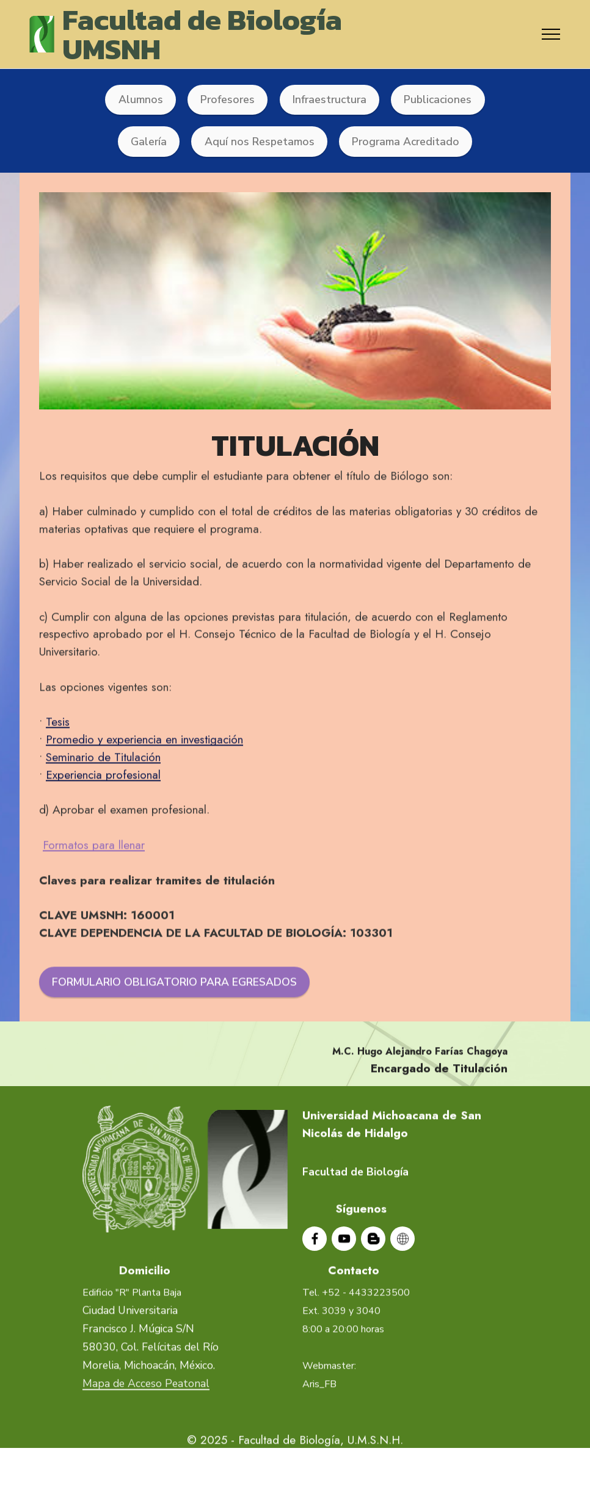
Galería (149, 141)
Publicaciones (438, 99)
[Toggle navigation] (551, 34)
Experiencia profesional (103, 812)
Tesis (58, 759)
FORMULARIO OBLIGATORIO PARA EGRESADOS (174, 1020)
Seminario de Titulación (103, 795)
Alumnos (140, 99)
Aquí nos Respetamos (260, 141)
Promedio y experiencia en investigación (144, 777)
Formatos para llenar (94, 882)
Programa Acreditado (405, 141)
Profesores (227, 99)
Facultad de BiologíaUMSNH (202, 34)
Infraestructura (329, 99)
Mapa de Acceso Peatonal (145, 1421)
